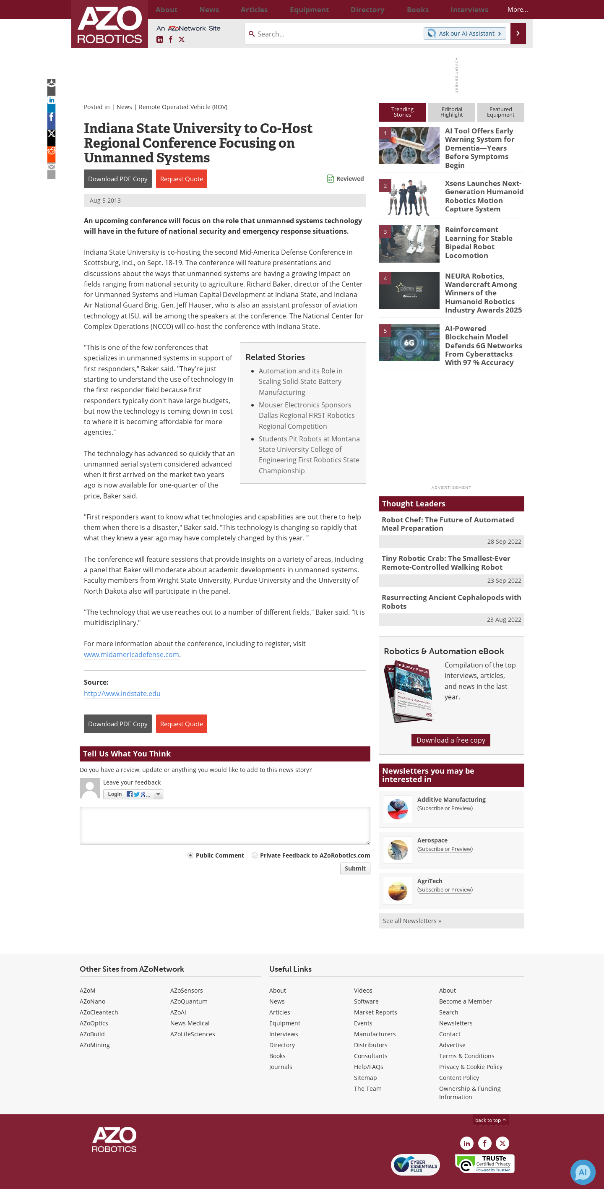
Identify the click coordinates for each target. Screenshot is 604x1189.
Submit (355, 868)
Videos (363, 968)
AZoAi (178, 990)
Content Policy (459, 1055)
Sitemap (365, 1055)
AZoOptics (94, 1001)
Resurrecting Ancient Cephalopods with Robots (445, 581)
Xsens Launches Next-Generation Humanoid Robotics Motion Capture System (484, 187)
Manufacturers (375, 1012)
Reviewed (350, 179)
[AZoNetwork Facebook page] (170, 39)
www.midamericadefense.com (131, 654)
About (277, 968)
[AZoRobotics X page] (181, 39)
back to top (491, 1097)
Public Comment (220, 855)
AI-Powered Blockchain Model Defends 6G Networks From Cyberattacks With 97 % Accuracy (483, 332)
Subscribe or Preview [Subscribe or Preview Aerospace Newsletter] (445, 826)
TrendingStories (402, 111)
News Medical (190, 1001)
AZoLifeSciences (192, 1012)
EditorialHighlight (451, 111)
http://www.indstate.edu (122, 693)
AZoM (88, 968)
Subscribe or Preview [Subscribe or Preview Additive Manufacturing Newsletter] (445, 786)
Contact (450, 1012)
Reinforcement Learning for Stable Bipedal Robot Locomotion (484, 230)
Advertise (452, 1023)
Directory (282, 1023)
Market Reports (375, 990)
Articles (279, 990)
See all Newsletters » (412, 898)
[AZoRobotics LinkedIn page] (159, 39)
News (124, 107)
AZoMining (95, 1023)
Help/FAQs (368, 1044)
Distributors (371, 1023)
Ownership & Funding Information (470, 1070)
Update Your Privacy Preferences (143, 1178)
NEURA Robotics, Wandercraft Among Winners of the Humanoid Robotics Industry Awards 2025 (479, 284)
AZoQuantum (189, 979)
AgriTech (430, 859)
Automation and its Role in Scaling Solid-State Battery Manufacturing (301, 381)
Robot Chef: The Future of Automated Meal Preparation (450, 507)
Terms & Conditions (467, 1034)
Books (277, 1034)
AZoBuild (92, 1012)
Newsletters (456, 1001)
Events (363, 1001)
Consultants (371, 1034)
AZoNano (92, 979)
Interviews (283, 1012)
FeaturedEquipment (501, 111)
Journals (280, 1044)
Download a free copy (451, 717)
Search (448, 990)
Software (366, 979)
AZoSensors (186, 968)
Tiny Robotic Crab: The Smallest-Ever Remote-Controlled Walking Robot (440, 544)
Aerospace (432, 818)
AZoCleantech (99, 990)
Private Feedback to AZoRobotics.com (315, 855)
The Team (368, 1066)
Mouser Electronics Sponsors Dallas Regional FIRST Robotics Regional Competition (307, 415)
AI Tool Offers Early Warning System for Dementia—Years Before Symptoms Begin (484, 141)
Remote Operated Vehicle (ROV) (183, 107)
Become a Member (465, 979)
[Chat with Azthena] (583, 1172)
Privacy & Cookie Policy (470, 1044)
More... (510, 9)
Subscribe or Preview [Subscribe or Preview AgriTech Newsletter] (445, 867)
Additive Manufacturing (451, 777)
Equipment (284, 1001)
